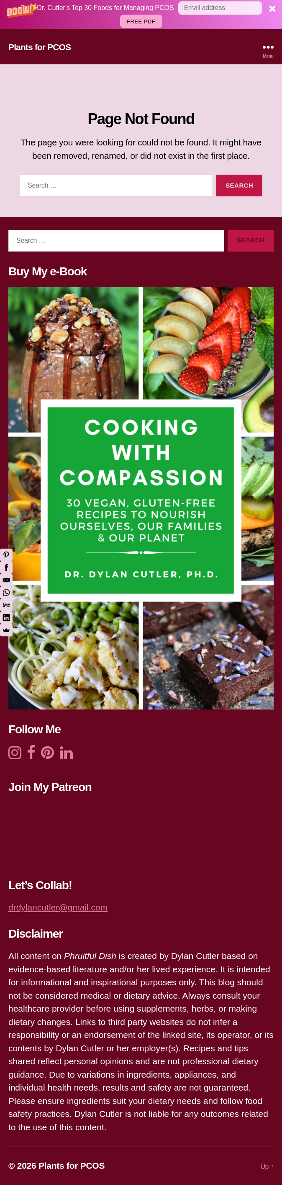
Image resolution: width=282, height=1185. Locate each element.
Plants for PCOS (39, 47)
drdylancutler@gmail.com (58, 907)
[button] (141, 14)
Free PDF (141, 21)
